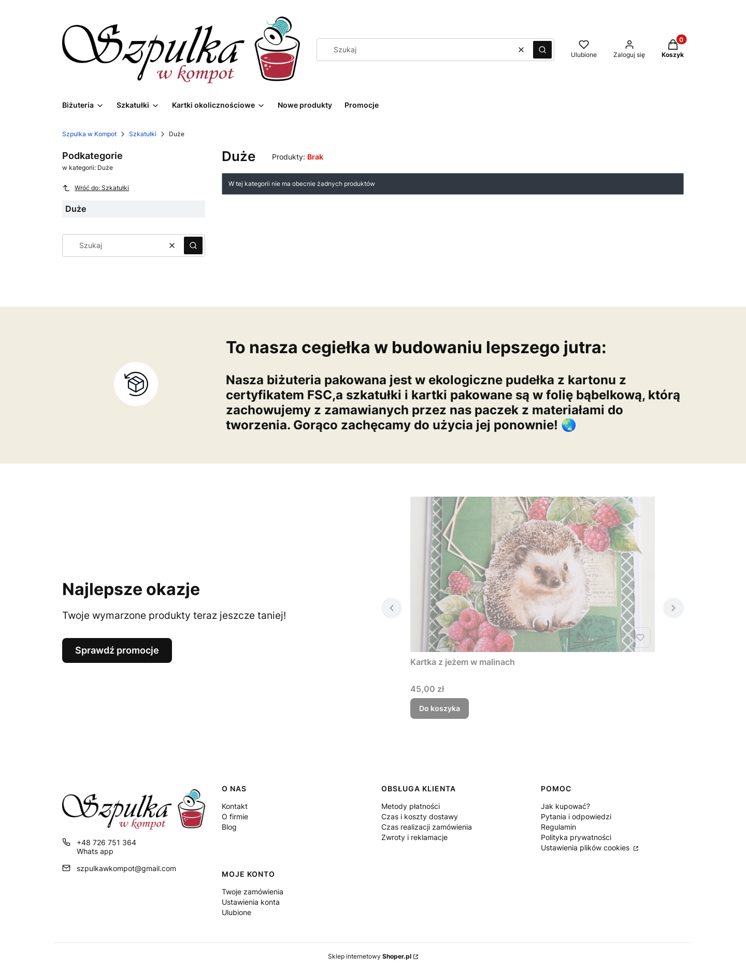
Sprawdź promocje (117, 650)
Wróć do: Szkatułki (95, 188)
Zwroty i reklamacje (414, 837)
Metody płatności (410, 806)
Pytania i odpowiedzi (576, 816)
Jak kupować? (565, 806)
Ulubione (236, 912)
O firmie (235, 816)
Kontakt (235, 806)
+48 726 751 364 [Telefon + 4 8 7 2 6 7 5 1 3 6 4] (106, 842)
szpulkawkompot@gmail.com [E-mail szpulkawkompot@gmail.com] (126, 868)
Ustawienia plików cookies (586, 847)
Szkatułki (142, 134)
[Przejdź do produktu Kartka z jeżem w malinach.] (532, 574)
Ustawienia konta (251, 901)
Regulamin (558, 826)
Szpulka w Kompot (89, 134)
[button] (542, 50)
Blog (229, 826)
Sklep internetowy (369, 956)
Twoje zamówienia (252, 891)
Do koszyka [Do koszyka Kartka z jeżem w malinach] (439, 708)
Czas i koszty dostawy (419, 816)
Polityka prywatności (576, 837)
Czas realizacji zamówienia (426, 826)
